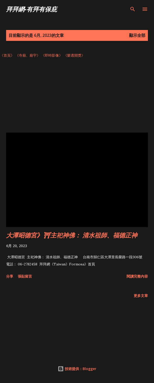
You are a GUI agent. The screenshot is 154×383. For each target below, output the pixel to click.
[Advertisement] (77, 97)
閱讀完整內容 (137, 276)
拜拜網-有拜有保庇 (31, 9)
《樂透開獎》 (74, 55)
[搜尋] (133, 9)
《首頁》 (7, 55)
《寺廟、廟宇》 (27, 55)
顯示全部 (137, 35)
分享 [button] (9, 276)
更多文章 (141, 295)
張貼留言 (25, 276)
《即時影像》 (52, 55)
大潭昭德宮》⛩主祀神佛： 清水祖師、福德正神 (71, 235)
